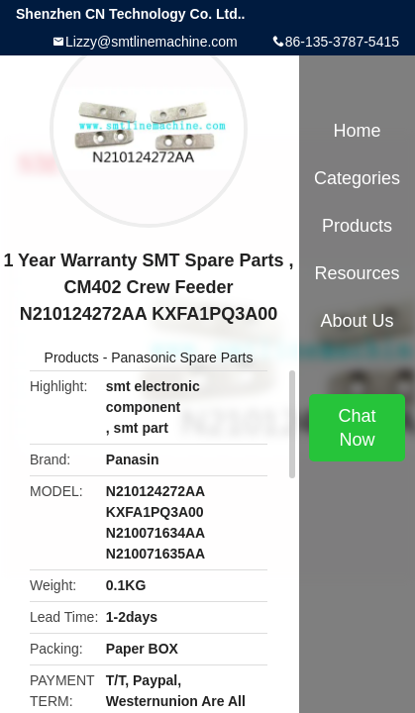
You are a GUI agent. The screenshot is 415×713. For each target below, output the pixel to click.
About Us (356, 321)
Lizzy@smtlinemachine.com (151, 42)
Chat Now (356, 428)
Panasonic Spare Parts (182, 357)
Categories (357, 178)
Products (72, 357)
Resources (356, 273)
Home (356, 131)
